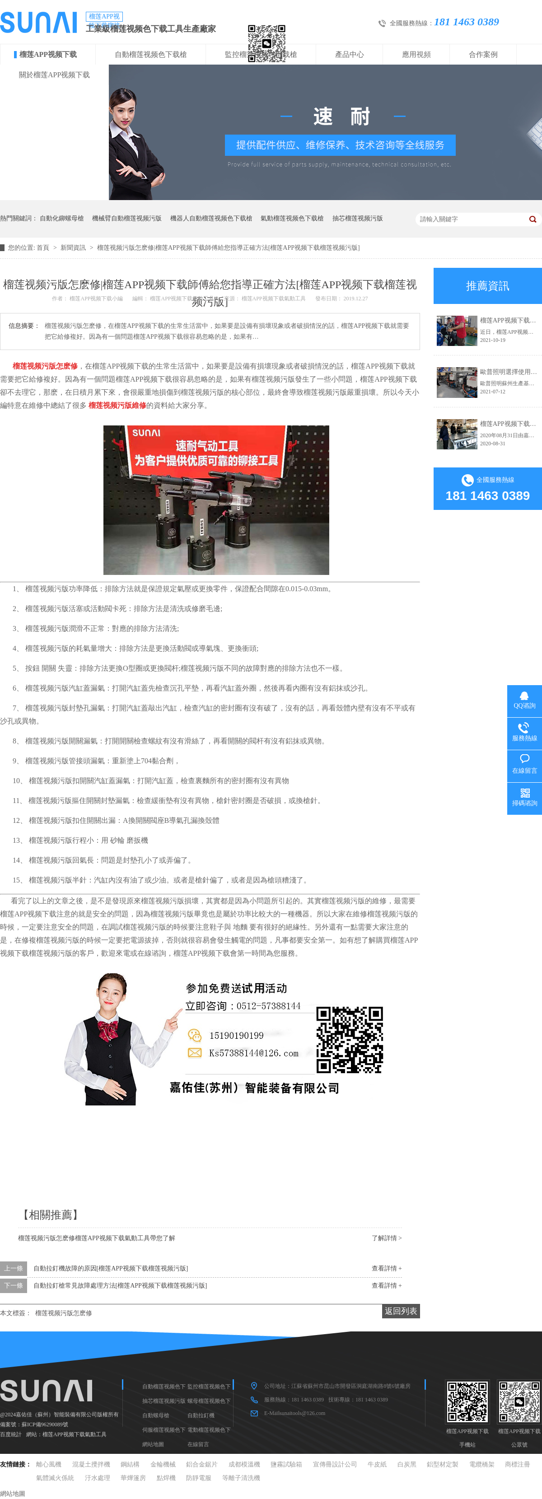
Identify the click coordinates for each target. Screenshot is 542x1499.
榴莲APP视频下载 (48, 54)
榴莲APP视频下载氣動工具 (74, 1434)
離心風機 (48, 1464)
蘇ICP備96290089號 (45, 1424)
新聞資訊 (74, 247)
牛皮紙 (377, 1464)
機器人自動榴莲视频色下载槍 (211, 218)
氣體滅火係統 (55, 1478)
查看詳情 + (387, 1268)
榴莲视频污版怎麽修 (63, 1313)
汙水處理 (97, 1478)
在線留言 (198, 1444)
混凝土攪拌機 (91, 1464)
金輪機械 (163, 1464)
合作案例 (483, 54)
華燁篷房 (133, 1478)
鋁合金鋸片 (202, 1464)
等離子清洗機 (241, 1478)
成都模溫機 (244, 1464)
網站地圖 (153, 1444)
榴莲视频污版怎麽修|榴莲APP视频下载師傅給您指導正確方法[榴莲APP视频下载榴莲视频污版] (228, 247)
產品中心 (349, 54)
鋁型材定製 (442, 1464)
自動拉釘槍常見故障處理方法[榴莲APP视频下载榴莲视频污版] (120, 1285)
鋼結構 (130, 1464)
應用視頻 (416, 54)
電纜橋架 (482, 1464)
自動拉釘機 (201, 1415)
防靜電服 (198, 1478)
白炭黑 (406, 1464)
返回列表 (401, 1311)
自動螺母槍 (155, 1415)
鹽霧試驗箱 (286, 1464)
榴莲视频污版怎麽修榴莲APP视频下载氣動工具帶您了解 (96, 1238)
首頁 (44, 247)
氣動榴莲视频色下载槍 (292, 218)
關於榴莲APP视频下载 (54, 75)
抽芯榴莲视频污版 (357, 218)
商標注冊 (517, 1464)
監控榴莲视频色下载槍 (261, 54)
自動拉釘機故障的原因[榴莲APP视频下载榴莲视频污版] (110, 1268)
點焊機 (166, 1478)
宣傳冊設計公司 (335, 1464)
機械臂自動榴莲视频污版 (127, 218)
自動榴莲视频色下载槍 (151, 54)
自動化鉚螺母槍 (62, 218)
